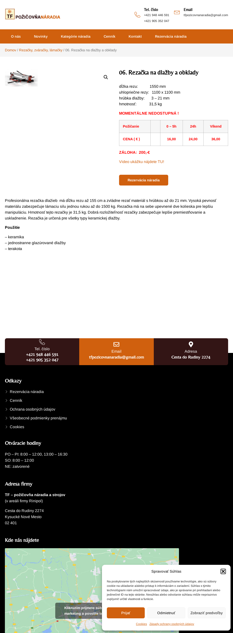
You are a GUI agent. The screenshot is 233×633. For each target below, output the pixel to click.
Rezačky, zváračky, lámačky (40, 50)
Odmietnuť (166, 613)
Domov (10, 50)
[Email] (177, 12)
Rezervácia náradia (171, 36)
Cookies (141, 624)
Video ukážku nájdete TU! (141, 162)
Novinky (41, 36)
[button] (223, 571)
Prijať (125, 613)
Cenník (109, 36)
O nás (16, 36)
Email (188, 9)
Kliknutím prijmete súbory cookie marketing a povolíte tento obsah (92, 610)
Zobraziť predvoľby (206, 613)
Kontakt (135, 36)
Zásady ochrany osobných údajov (171, 624)
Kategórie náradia (75, 36)
